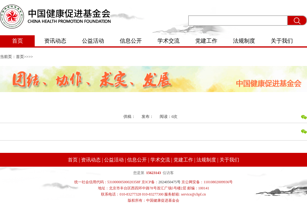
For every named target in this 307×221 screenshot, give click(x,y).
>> (31, 56)
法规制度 (244, 41)
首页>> (22, 56)
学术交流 (168, 41)
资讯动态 (55, 41)
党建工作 (206, 41)
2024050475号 (169, 182)
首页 (17, 41)
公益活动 (93, 41)
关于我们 (282, 41)
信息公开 (131, 41)
